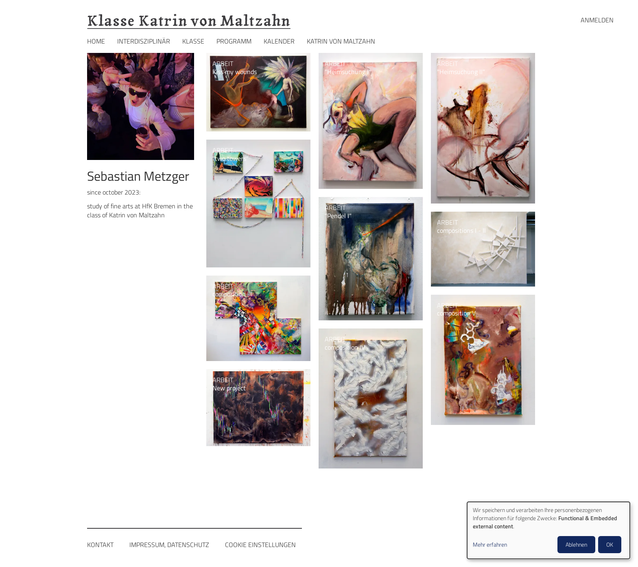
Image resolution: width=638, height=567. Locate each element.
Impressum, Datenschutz (169, 544)
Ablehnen (576, 544)
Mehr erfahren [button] (490, 545)
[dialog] (548, 530)
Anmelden (597, 20)
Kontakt (100, 544)
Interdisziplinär (143, 41)
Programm (233, 41)
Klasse (193, 41)
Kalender (279, 41)
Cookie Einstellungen (260, 544)
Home (96, 41)
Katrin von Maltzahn (341, 41)
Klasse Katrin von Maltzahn (189, 20)
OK (609, 544)
